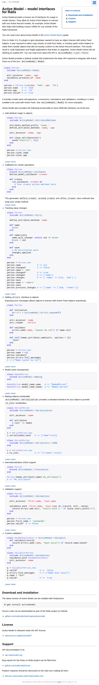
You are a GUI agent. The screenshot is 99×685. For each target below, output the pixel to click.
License (72, 18)
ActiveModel (24, 70)
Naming (38, 376)
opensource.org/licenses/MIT (18, 634)
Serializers (43, 442)
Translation (41, 468)
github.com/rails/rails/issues (17, 664)
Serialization (44, 409)
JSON (54, 442)
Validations (43, 495)
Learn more (10, 161)
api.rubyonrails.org (13, 654)
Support (72, 22)
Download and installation (80, 15)
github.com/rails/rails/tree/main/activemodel (25, 615)
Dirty (39, 214)
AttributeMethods (46, 120)
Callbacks (40, 171)
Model (36, 70)
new (51, 312)
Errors (44, 312)
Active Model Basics (53, 35)
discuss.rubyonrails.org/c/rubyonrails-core (24, 675)
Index (4, 2)
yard (59, 681)
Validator (60, 537)
